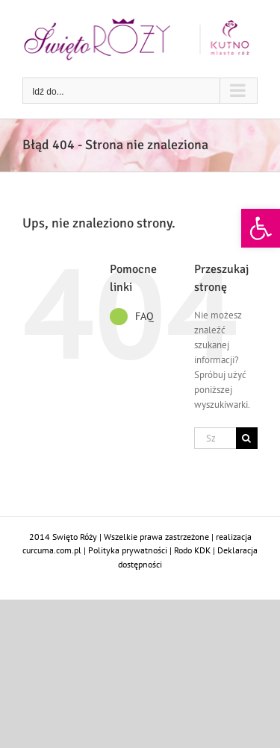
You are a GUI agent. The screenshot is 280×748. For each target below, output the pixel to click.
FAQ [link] (144, 316)
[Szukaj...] (215, 438)
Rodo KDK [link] (192, 550)
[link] (260, 228)
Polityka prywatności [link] (127, 550)
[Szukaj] (247, 438)
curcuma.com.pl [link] (51, 550)
